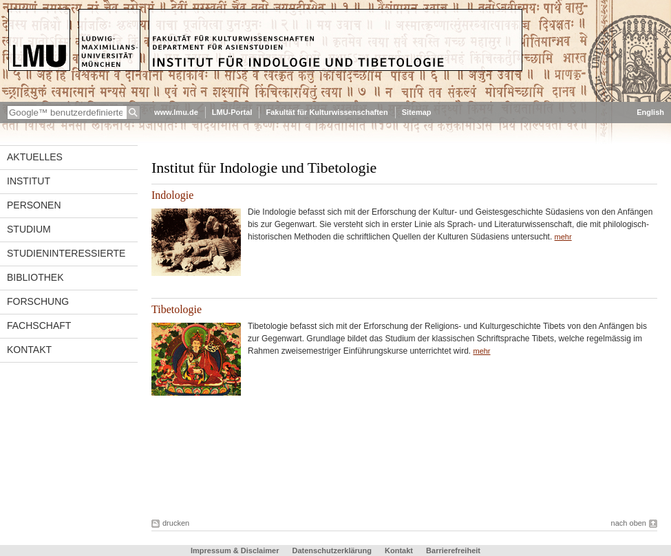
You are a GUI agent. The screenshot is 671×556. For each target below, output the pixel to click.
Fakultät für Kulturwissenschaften (326, 112)
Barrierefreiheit (453, 550)
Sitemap (417, 112)
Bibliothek (35, 277)
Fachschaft (39, 325)
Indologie (172, 195)
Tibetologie (176, 309)
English (650, 112)
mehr (563, 237)
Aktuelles (35, 156)
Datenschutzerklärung (332, 550)
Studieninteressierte (66, 253)
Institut (28, 180)
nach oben (628, 523)
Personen (34, 205)
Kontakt (29, 349)
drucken (175, 523)
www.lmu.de (176, 112)
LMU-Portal (232, 112)
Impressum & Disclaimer (235, 550)
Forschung (38, 301)
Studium (29, 229)
